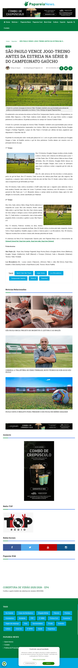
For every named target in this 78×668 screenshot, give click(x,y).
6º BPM (30, 629)
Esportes (14, 41)
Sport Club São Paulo (24, 273)
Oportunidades (38, 623)
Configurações (30, 663)
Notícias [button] (15, 22)
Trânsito (56, 613)
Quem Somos (8, 642)
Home (7, 22)
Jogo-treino (41, 273)
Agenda (69, 22)
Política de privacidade (39, 659)
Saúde (40, 629)
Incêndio (61, 623)
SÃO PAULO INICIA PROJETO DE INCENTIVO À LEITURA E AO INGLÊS (33, 330)
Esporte (62, 22)
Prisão (50, 623)
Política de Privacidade (12, 648)
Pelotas (67, 613)
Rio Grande (9, 613)
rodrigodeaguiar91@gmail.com (33, 68)
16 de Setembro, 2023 (53, 68)
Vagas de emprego (12, 623)
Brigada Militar (43, 613)
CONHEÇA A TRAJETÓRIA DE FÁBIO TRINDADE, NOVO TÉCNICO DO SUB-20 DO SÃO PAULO (38, 371)
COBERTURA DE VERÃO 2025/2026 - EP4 (26, 587)
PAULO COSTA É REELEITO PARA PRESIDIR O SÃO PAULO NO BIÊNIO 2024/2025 (37, 412)
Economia (66, 618)
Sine (25, 623)
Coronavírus (10, 618)
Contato (6, 28)
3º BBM (41, 618)
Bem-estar (47, 22)
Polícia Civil (54, 618)
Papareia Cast (37, 22)
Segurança (51, 629)
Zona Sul (19, 629)
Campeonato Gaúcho (18, 278)
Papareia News (26, 22)
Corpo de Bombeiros (25, 613)
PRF (32, 618)
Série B (33, 278)
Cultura (55, 22)
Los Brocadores (55, 273)
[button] (74, 22)
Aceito (48, 663)
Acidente (22, 618)
